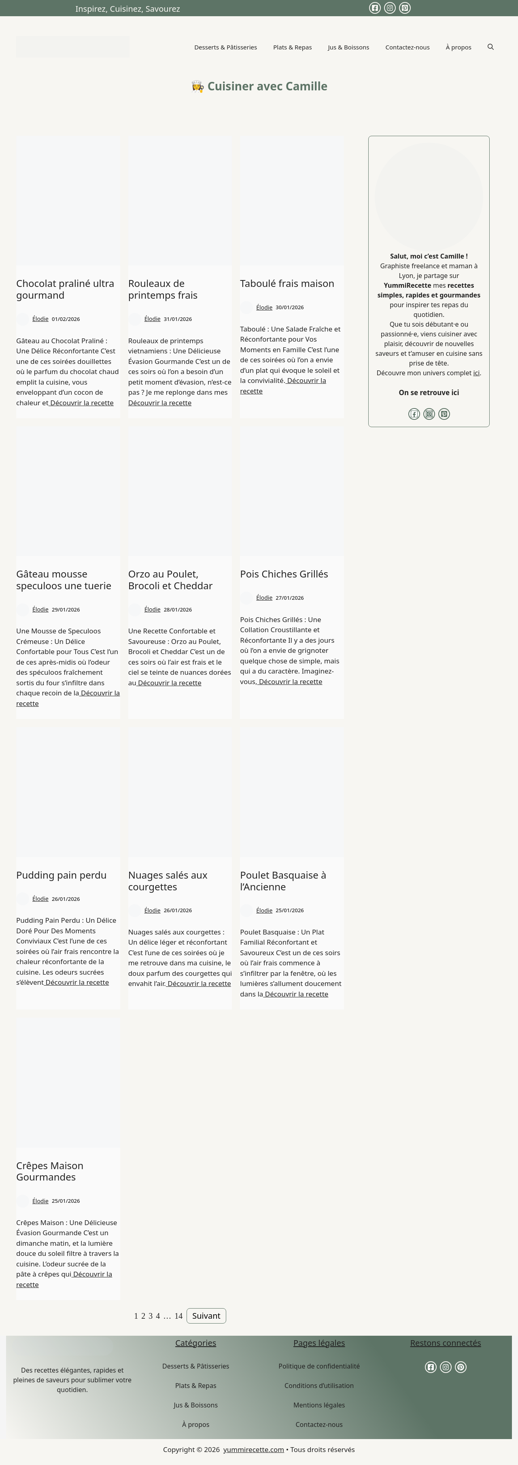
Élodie (40, 319)
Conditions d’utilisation (319, 1385)
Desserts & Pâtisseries (225, 47)
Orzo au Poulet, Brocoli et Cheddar (170, 579)
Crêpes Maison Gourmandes (49, 1171)
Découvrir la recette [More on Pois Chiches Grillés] (289, 681)
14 (178, 1315)
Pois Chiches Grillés (284, 573)
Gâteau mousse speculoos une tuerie (63, 579)
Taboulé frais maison (287, 283)
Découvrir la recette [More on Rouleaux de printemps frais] (160, 402)
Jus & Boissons (348, 47)
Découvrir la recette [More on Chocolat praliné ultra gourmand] (81, 402)
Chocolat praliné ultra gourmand (65, 289)
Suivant (206, 1315)
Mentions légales (319, 1405)
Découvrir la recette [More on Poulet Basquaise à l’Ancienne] (295, 994)
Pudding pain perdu (61, 874)
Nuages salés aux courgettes (168, 880)
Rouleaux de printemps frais (163, 289)
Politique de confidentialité (319, 1366)
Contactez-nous (408, 47)
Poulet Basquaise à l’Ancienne (283, 880)
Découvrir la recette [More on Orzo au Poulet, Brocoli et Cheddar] (169, 682)
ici (476, 372)
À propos (458, 47)
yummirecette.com (253, 1449)
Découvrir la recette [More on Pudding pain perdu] (76, 982)
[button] (491, 47)
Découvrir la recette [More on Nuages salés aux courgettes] (198, 983)
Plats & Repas (292, 47)
